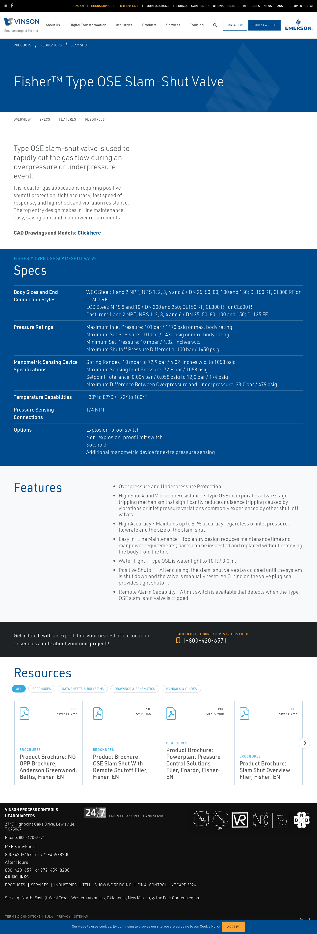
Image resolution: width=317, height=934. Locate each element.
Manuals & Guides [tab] (181, 689)
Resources (95, 119)
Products (22, 45)
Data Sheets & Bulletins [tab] (83, 689)
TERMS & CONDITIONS (23, 916)
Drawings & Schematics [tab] (135, 689)
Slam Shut (80, 45)
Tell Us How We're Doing (107, 884)
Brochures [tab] (41, 689)
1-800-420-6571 (201, 640)
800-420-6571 (32, 837)
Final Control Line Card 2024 (166, 884)
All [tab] (19, 689)
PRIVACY (63, 916)
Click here (89, 232)
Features (67, 119)
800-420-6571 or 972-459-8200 (37, 854)
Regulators (51, 45)
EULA (49, 916)
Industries (65, 884)
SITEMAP (81, 916)
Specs (44, 119)
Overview (22, 119)
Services (39, 884)
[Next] (304, 743)
